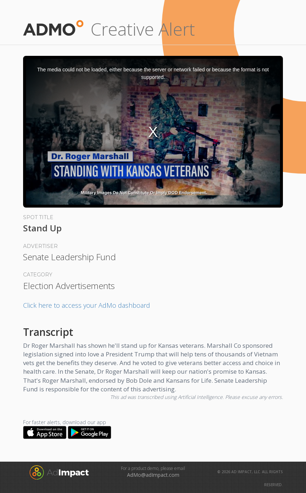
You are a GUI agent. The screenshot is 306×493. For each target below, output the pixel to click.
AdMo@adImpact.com (153, 474)
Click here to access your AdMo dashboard (86, 305)
